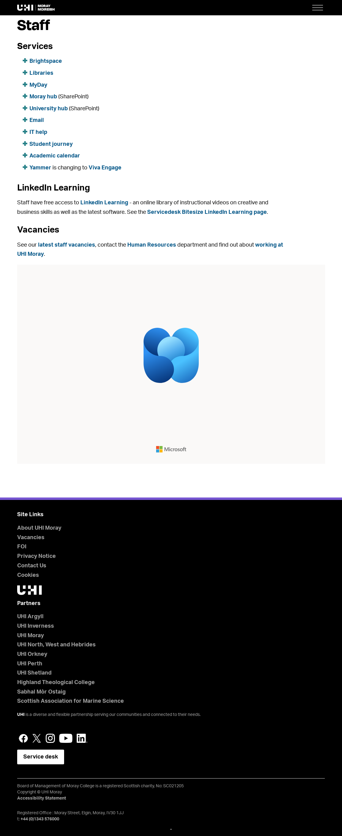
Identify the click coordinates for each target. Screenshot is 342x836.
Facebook (23, 738)
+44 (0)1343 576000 (40, 819)
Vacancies (30, 537)
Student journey (51, 144)
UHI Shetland (34, 673)
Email (36, 120)
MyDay (38, 85)
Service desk (40, 757)
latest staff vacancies (66, 245)
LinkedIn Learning (104, 203)
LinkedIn (82, 738)
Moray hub (43, 97)
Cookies (28, 575)
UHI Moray (30, 635)
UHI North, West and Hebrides (56, 645)
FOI (21, 547)
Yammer (40, 168)
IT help (38, 132)
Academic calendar (54, 156)
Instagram (50, 738)
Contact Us (31, 566)
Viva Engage (105, 168)
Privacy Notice (36, 556)
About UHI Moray (39, 528)
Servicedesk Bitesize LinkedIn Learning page (207, 212)
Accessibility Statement (41, 798)
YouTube (65, 738)
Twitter (36, 738)
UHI (21, 715)
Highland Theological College (56, 682)
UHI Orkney (32, 654)
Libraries (41, 73)
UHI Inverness (35, 626)
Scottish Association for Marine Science (70, 701)
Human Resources (151, 245)
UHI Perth (29, 664)
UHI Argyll (30, 616)
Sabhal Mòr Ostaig (41, 692)
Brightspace (45, 61)
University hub (48, 109)
